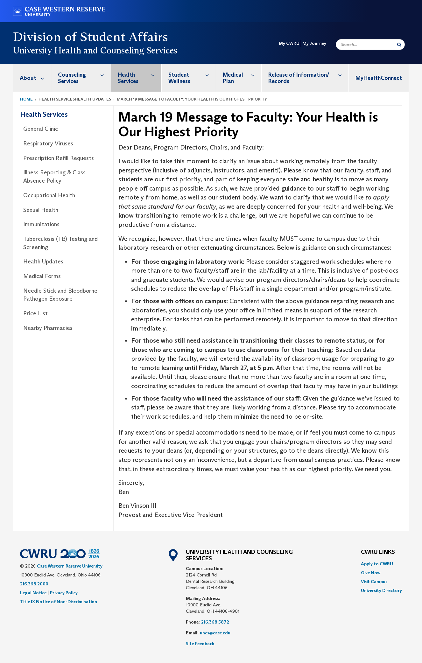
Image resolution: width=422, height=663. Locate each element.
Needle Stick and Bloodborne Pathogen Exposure (60, 295)
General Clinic (40, 128)
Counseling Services (84, 74)
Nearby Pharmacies (48, 328)
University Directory (381, 590)
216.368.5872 (215, 622)
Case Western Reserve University (69, 566)
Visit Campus (374, 581)
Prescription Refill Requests (58, 158)
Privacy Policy (64, 593)
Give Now (370, 573)
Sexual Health (40, 209)
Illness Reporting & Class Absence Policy (54, 176)
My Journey (314, 43)
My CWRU (289, 43)
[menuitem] (32, 78)
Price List (35, 313)
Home (26, 99)
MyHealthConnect (378, 77)
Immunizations (41, 224)
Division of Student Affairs (90, 37)
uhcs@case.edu (215, 633)
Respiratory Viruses (48, 143)
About (35, 77)
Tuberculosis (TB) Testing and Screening (60, 243)
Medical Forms (42, 276)
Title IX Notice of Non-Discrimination (58, 601)
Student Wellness (192, 74)
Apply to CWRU (377, 564)
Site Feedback (200, 643)
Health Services (139, 74)
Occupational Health (49, 195)
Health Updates (43, 261)
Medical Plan (242, 74)
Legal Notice (33, 593)
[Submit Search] (399, 44)
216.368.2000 (34, 584)
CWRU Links (378, 552)
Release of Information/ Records (308, 74)
